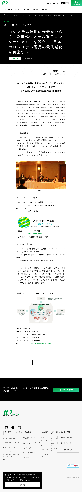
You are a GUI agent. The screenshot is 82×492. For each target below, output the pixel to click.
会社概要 (43, 437)
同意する (22, 485)
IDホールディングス (53, 3)
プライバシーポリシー (73, 477)
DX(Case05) (27, 457)
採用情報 (44, 9)
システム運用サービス (10, 438)
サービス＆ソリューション (12, 9)
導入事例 (27, 9)
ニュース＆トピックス (66, 437)
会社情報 (35, 9)
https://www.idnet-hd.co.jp (40, 343)
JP (63, 3)
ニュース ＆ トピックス (17, 15)
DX (4, 459)
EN (67, 3)
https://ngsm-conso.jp (36, 234)
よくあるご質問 (64, 432)
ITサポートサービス (9, 447)
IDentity (43, 445)
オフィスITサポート (9, 451)
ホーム (4, 15)
